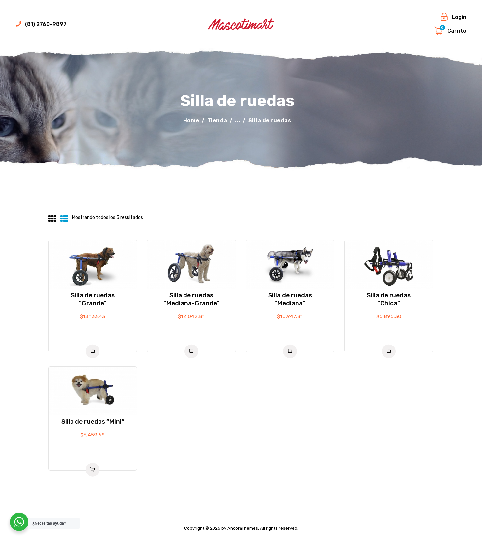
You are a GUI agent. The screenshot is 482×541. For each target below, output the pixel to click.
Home (191, 120)
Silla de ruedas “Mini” (92, 421)
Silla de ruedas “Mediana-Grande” (191, 299)
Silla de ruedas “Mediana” (290, 299)
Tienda (217, 120)
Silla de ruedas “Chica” (389, 299)
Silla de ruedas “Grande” (93, 299)
